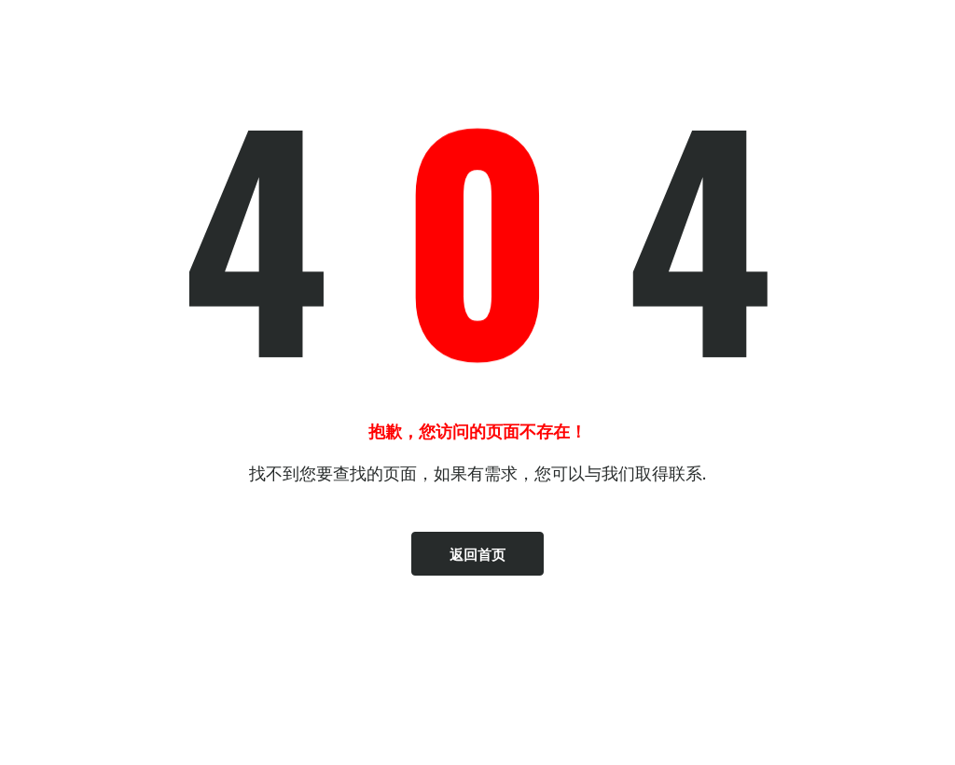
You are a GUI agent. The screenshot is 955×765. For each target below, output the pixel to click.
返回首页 (477, 553)
